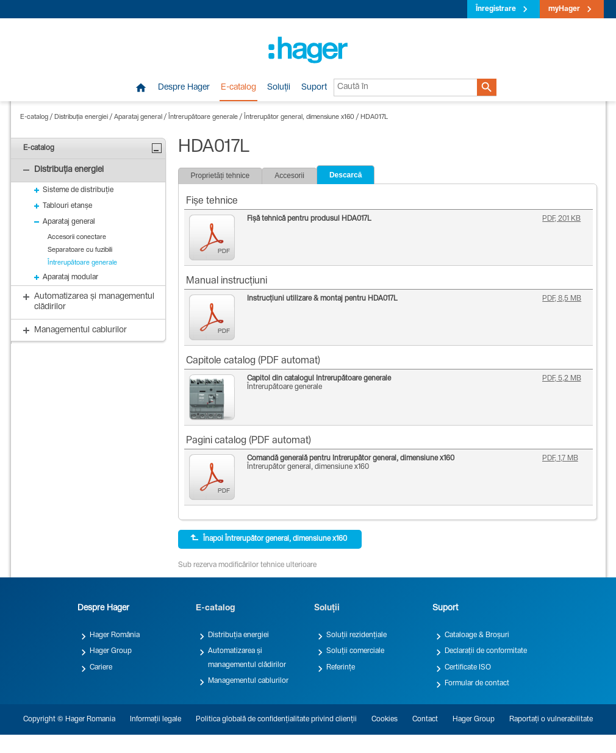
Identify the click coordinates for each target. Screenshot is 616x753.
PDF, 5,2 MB (561, 378)
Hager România (115, 635)
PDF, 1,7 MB (560, 458)
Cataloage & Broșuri (477, 635)
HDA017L (374, 117)
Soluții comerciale (355, 651)
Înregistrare (496, 9)
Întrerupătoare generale (203, 117)
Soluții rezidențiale (356, 635)
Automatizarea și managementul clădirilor (247, 658)
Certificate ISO (468, 667)
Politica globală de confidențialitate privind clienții (276, 719)
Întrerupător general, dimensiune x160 (299, 117)
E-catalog (238, 88)
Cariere (101, 667)
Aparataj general (138, 117)
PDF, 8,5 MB (561, 298)
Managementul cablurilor (248, 681)
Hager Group (111, 651)
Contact (425, 719)
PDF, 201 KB (561, 219)
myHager (564, 9)
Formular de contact (477, 683)
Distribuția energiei (81, 117)
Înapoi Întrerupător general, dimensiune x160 (268, 538)
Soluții (278, 88)
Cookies (384, 719)
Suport (314, 88)
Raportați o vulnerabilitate (551, 719)
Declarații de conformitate (486, 651)
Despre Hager (184, 88)
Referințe (340, 667)
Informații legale (155, 719)
